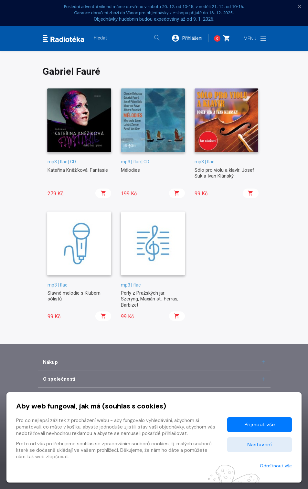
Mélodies (130, 170)
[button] (190, 38)
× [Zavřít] (300, 6)
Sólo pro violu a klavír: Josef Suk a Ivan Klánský (224, 173)
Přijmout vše (259, 424)
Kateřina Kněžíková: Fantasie (78, 170)
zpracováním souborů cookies (135, 443)
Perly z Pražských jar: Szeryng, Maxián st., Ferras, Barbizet (149, 299)
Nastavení (259, 444)
